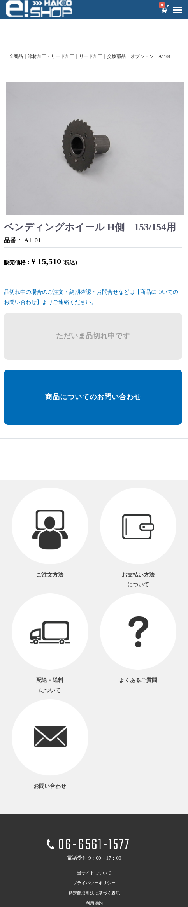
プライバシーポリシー (94, 882)
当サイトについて (94, 872)
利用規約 (94, 902)
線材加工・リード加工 (51, 56)
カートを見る (164, 10)
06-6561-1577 (94, 845)
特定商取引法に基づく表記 (94, 892)
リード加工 (90, 56)
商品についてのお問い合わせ (93, 397)
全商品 (16, 56)
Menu (175, 7)
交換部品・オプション (130, 56)
